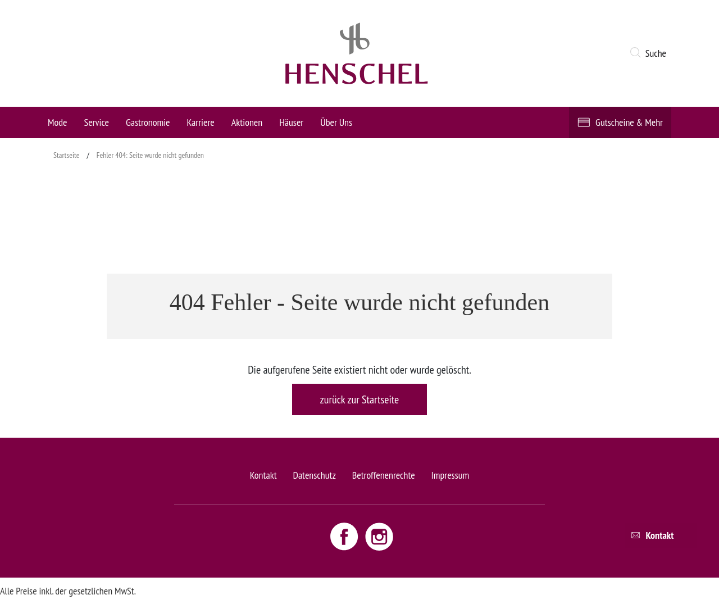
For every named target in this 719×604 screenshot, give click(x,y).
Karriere (201, 122)
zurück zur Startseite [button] (359, 399)
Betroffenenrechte (383, 475)
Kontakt (263, 475)
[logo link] (356, 53)
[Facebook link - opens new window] (345, 536)
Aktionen (246, 122)
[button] (650, 53)
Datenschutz (314, 475)
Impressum (450, 475)
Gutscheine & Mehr (629, 122)
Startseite (66, 155)
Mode (57, 122)
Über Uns (336, 122)
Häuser (291, 122)
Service (96, 122)
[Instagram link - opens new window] (379, 536)
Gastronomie (148, 122)
